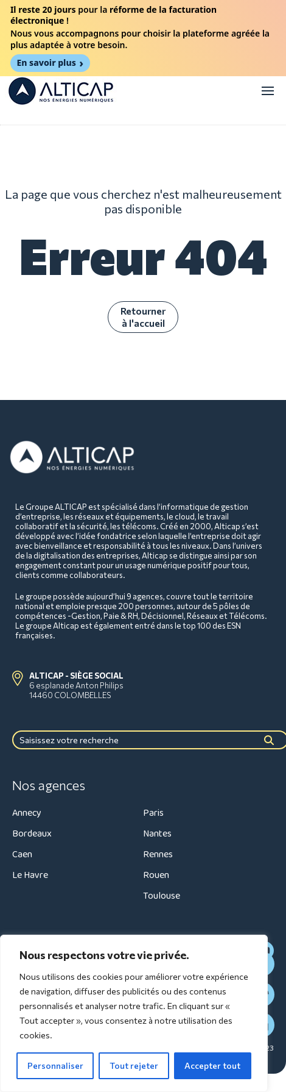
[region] (134, 1013)
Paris (153, 813)
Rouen (156, 875)
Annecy (26, 813)
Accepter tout (212, 1065)
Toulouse (161, 896)
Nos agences (48, 785)
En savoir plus (45, 62)
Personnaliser (55, 1065)
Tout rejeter (134, 1065)
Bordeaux (32, 833)
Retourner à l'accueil (143, 317)
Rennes (158, 854)
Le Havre (30, 875)
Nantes (157, 833)
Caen (22, 854)
